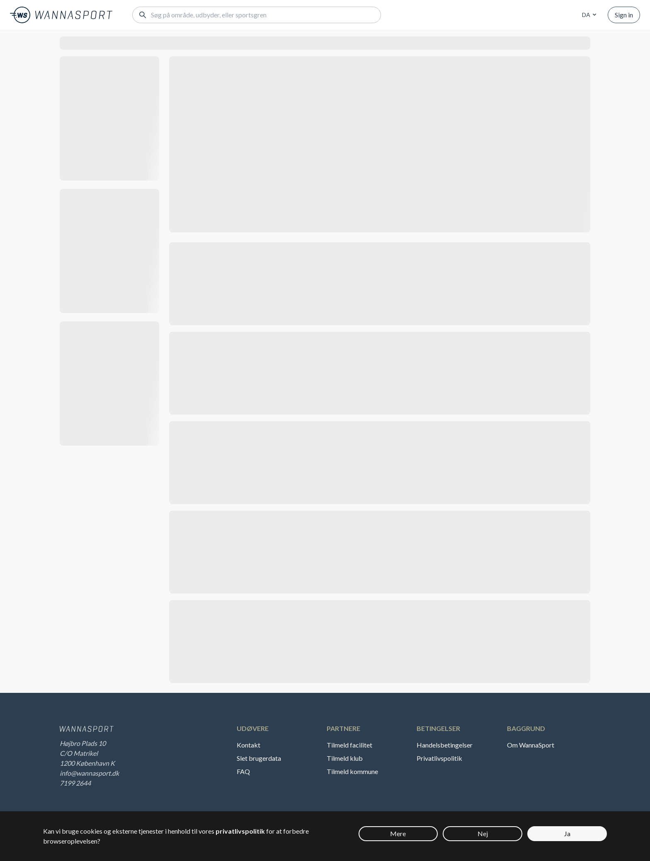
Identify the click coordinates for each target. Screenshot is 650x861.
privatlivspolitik (240, 831)
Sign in (624, 15)
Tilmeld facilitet (349, 745)
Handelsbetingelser (445, 745)
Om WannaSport (530, 745)
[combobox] (588, 15)
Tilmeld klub (345, 758)
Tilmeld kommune (352, 771)
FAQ (243, 771)
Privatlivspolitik (439, 758)
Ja (567, 833)
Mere (398, 833)
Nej (483, 833)
